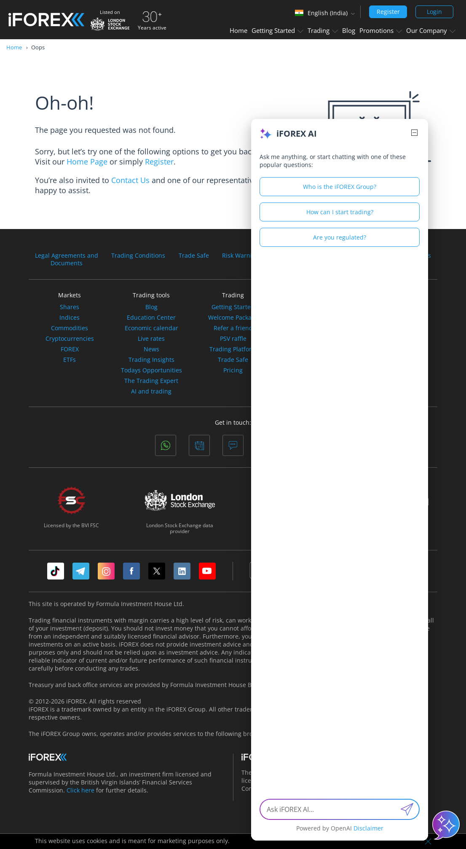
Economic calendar (151, 328)
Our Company (430, 30)
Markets (69, 295)
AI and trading (151, 391)
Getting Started (277, 30)
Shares (69, 307)
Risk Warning (240, 255)
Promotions (380, 30)
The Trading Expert (151, 381)
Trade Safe (194, 255)
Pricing (233, 370)
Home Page (87, 161)
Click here (80, 790)
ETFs (69, 360)
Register (388, 12)
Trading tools (151, 295)
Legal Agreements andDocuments (66, 259)
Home (238, 30)
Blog (348, 30)
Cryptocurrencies (70, 338)
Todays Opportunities (151, 370)
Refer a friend (233, 328)
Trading (323, 30)
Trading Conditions (138, 255)
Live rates (151, 338)
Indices (69, 317)
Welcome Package (233, 317)
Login (434, 12)
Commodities (69, 328)
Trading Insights (151, 360)
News (151, 349)
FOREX (70, 349)
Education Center (151, 317)
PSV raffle (233, 338)
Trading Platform (233, 349)
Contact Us (130, 180)
